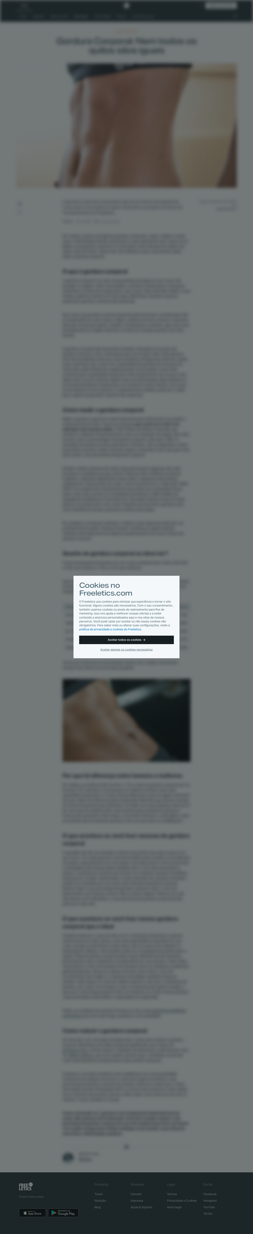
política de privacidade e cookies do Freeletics (110, 629)
